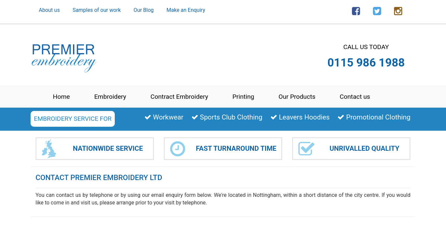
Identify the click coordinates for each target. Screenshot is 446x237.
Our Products (297, 96)
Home (61, 96)
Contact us (355, 96)
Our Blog (144, 10)
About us (49, 10)
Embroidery (110, 96)
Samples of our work (97, 10)
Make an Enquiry (185, 10)
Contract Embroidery (179, 96)
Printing (243, 96)
